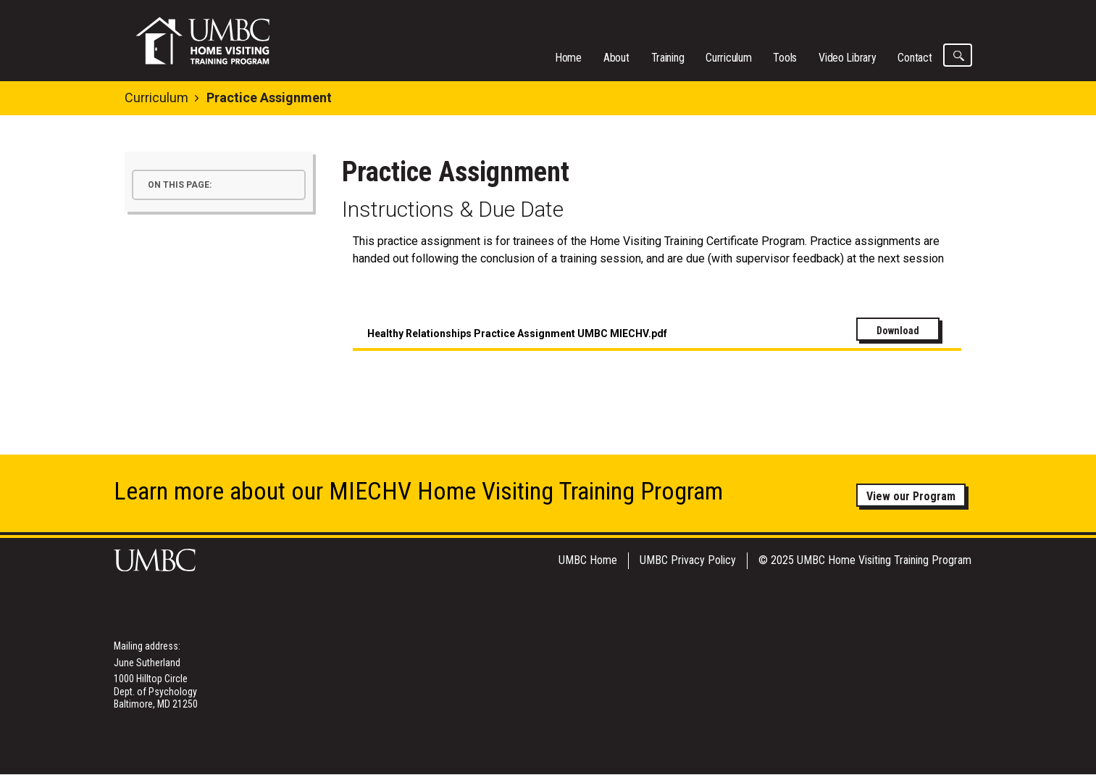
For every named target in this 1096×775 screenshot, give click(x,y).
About (616, 58)
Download (898, 330)
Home (568, 58)
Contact (915, 58)
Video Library (847, 58)
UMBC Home (588, 560)
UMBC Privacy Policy (688, 560)
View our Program (910, 496)
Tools (785, 58)
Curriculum (728, 58)
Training (668, 58)
